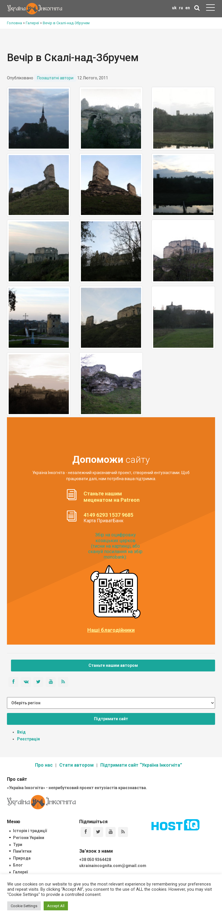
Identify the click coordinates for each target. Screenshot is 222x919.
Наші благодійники (111, 630)
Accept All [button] (55, 906)
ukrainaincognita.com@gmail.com (112, 865)
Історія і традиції (30, 830)
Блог (18, 865)
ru (181, 7)
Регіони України (28, 837)
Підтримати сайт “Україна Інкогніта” (141, 765)
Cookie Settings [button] (24, 906)
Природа (22, 858)
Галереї (20, 872)
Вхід (21, 732)
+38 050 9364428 (95, 859)
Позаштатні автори (55, 78)
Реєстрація (28, 739)
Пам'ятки (22, 851)
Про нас (44, 765)
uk (174, 7)
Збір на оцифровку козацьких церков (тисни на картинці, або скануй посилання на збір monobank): (115, 546)
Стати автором (76, 765)
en (187, 7)
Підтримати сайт (111, 718)
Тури (17, 844)
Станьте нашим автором (113, 665)
